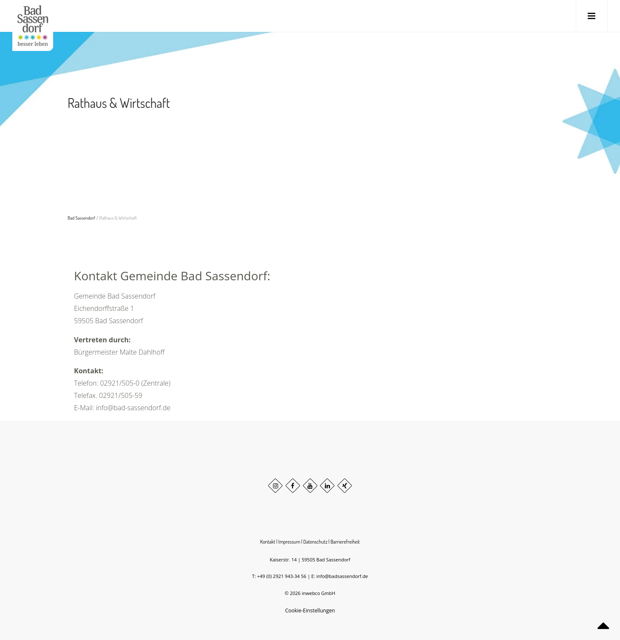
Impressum (290, 542)
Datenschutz (315, 542)
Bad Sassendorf (81, 218)
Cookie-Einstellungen (310, 610)
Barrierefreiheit (345, 542)
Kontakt (268, 542)
